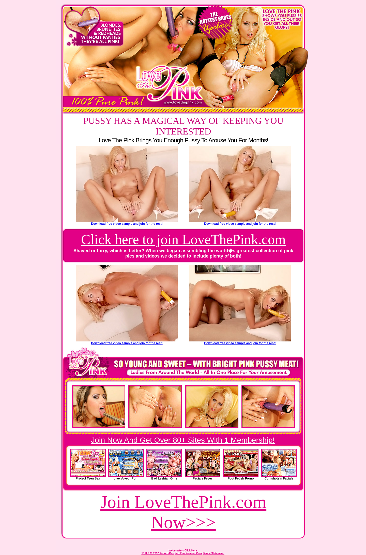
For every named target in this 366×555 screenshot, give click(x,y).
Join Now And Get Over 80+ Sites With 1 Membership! (183, 440)
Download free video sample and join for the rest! (126, 224)
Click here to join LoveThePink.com (183, 239)
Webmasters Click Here (183, 550)
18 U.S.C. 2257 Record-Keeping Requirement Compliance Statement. (183, 553)
